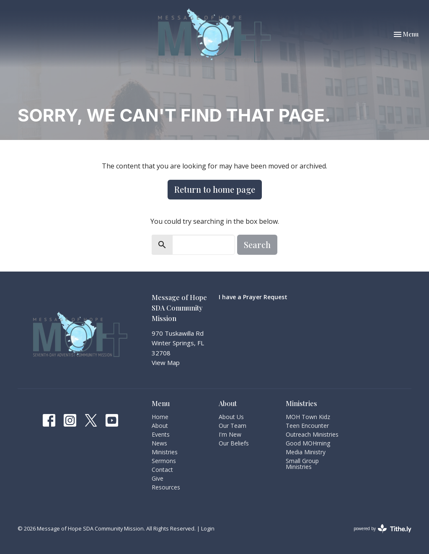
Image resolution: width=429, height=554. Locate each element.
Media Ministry (306, 452)
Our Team (232, 426)
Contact (162, 470)
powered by (382, 529)
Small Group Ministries (302, 464)
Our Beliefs (234, 443)
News (159, 443)
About (160, 426)
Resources (166, 487)
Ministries (165, 452)
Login (207, 528)
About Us (231, 417)
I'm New (230, 434)
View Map (166, 362)
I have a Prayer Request (253, 297)
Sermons (164, 461)
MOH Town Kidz (308, 417)
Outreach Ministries (312, 434)
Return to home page (214, 189)
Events (161, 434)
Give (157, 478)
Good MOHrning (308, 443)
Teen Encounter (307, 426)
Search (257, 244)
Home (160, 417)
